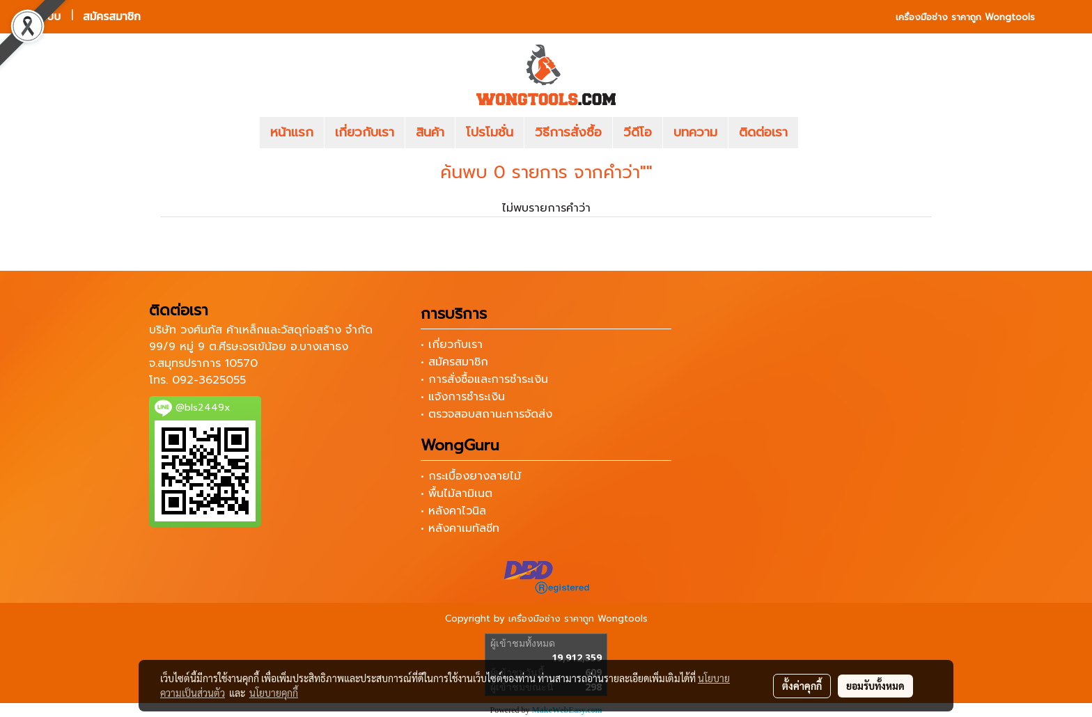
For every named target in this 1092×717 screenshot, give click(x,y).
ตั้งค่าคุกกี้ (802, 685)
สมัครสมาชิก (112, 16)
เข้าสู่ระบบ (38, 16)
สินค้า (430, 132)
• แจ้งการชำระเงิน (463, 396)
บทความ (695, 132)
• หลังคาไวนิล (453, 511)
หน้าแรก (291, 132)
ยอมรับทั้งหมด (875, 685)
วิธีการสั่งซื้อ (568, 132)
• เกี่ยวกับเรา (452, 344)
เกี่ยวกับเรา (364, 132)
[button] (819, 133)
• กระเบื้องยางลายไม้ (471, 476)
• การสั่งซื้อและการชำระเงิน (484, 379)
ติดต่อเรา (763, 132)
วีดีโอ (637, 132)
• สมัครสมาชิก (454, 362)
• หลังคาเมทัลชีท (460, 528)
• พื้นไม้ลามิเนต (456, 493)
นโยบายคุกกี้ (273, 692)
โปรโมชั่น (489, 132)
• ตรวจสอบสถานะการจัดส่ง (486, 414)
